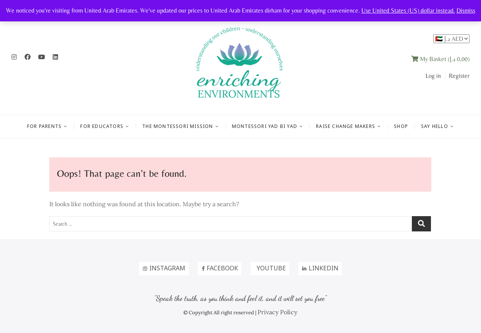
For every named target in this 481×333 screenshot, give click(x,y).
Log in (433, 75)
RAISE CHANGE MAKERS (345, 126)
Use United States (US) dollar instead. (408, 10)
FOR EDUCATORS (101, 126)
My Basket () (440, 59)
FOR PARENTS (44, 126)
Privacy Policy (277, 312)
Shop (401, 126)
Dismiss (466, 10)
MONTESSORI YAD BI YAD (264, 126)
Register (459, 75)
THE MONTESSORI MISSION (177, 126)
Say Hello (434, 126)
